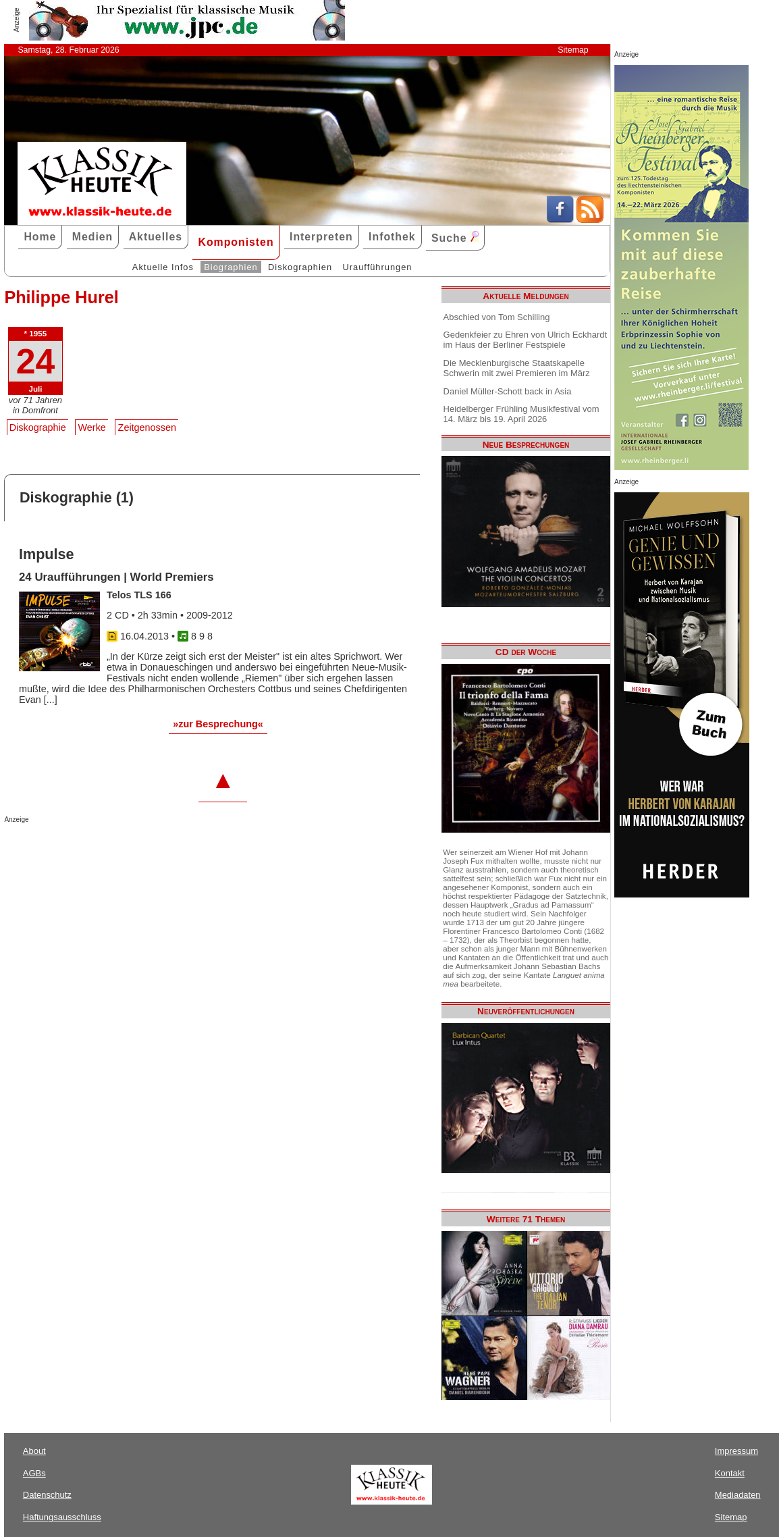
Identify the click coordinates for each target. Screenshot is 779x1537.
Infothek (392, 236)
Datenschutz (47, 1495)
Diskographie (37, 427)
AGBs (34, 1473)
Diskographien (300, 267)
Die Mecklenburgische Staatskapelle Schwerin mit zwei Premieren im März (517, 368)
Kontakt (730, 1473)
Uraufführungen (377, 267)
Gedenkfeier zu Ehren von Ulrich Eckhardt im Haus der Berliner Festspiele (526, 340)
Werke (92, 427)
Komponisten (235, 242)
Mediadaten (738, 1495)
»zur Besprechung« (218, 724)
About (34, 1451)
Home (40, 236)
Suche (455, 237)
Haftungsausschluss (62, 1517)
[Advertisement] (162, 850)
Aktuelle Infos (163, 267)
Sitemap (573, 50)
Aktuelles (155, 236)
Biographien (230, 267)
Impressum (736, 1451)
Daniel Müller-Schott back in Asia (508, 391)
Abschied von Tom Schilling (497, 317)
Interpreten (321, 236)
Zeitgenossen (147, 427)
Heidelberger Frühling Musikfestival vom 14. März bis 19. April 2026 (521, 414)
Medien (92, 236)
